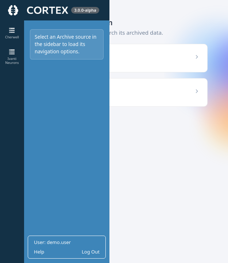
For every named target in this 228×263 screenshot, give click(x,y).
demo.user (59, 242)
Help (39, 251)
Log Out (91, 251)
